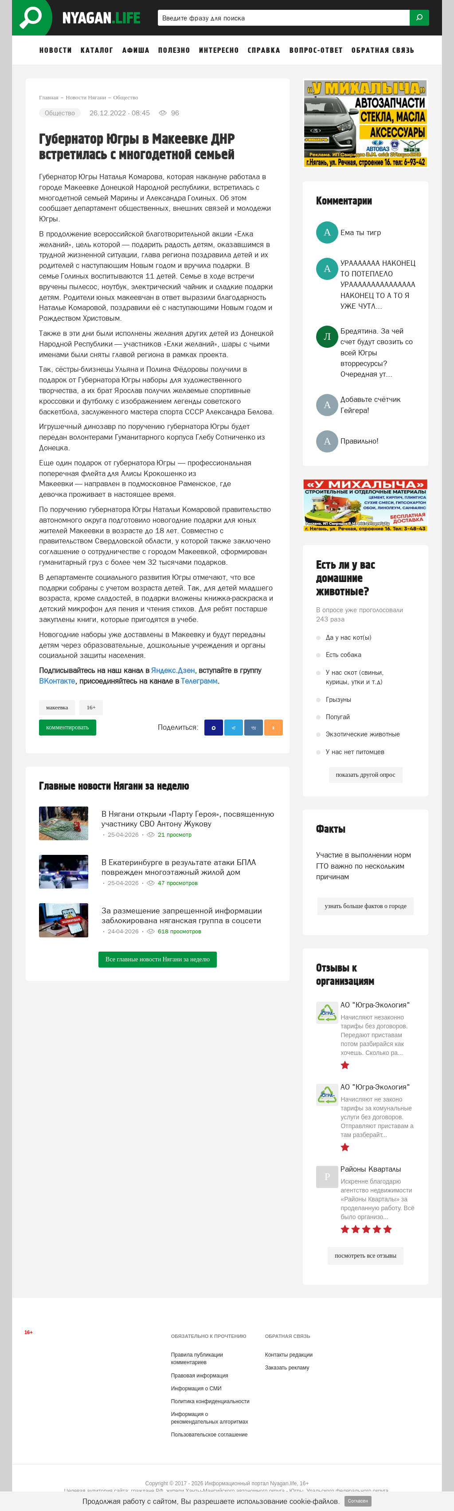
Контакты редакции (289, 1355)
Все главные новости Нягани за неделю (158, 956)
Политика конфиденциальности (210, 1401)
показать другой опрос (365, 774)
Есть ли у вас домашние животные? (345, 578)
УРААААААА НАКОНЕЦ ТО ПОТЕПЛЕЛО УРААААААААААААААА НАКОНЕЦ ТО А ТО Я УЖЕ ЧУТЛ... (377, 285)
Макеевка (57, 707)
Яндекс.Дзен (173, 670)
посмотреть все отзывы (365, 1255)
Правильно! (359, 441)
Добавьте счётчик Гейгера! (370, 404)
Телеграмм (199, 681)
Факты (330, 829)
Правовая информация (199, 1376)
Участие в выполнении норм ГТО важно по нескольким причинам (363, 865)
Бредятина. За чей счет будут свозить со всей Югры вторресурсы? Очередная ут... (376, 352)
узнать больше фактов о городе (365, 906)
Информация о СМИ (196, 1388)
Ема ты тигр (360, 232)
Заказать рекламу (287, 1368)
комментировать (67, 727)
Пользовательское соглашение (209, 1435)
